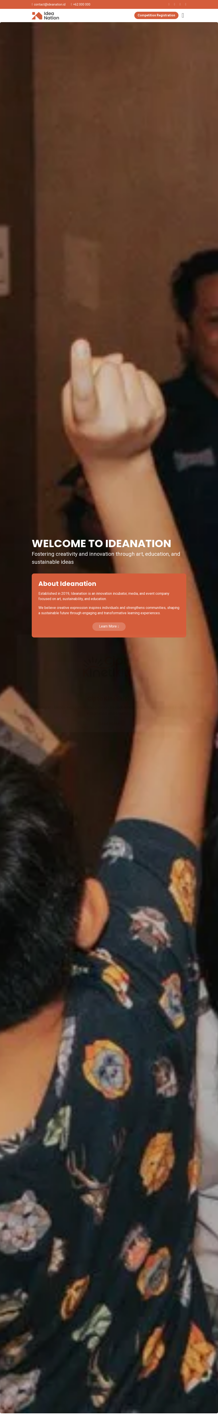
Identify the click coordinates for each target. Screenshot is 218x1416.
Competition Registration (156, 15)
